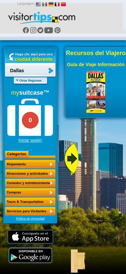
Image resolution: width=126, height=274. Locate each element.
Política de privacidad (30, 218)
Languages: (26, 3)
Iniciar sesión (30, 140)
